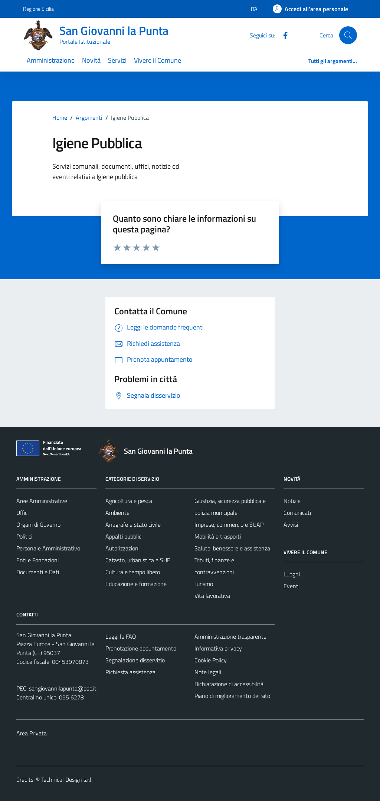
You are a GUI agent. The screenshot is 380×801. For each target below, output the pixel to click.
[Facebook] (282, 34)
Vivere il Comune (157, 60)
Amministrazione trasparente (230, 636)
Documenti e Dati (37, 571)
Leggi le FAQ (120, 636)
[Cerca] (348, 35)
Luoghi (292, 574)
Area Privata (31, 733)
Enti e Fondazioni (37, 560)
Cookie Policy (210, 660)
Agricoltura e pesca (128, 500)
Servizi (117, 60)
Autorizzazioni (122, 548)
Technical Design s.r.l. (66, 779)
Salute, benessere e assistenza (232, 548)
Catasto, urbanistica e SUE (137, 560)
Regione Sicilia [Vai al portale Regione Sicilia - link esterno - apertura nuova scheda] (38, 9)
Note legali (207, 672)
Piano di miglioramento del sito (232, 695)
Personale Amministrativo (48, 548)
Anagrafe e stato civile (133, 524)
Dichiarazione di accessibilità (228, 683)
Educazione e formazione (136, 583)
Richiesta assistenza (130, 672)
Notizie (292, 500)
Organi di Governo (38, 524)
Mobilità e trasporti (217, 536)
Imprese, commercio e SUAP (228, 524)
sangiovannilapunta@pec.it (62, 688)
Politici (24, 536)
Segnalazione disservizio (135, 660)
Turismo (203, 583)
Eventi (291, 586)
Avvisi (291, 524)
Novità (91, 60)
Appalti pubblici (123, 536)
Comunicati (297, 512)
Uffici (22, 512)
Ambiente (117, 512)
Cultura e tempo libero (132, 571)
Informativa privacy (218, 648)
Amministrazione (51, 60)
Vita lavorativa (212, 595)
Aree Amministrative (41, 500)
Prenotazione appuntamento (140, 648)
